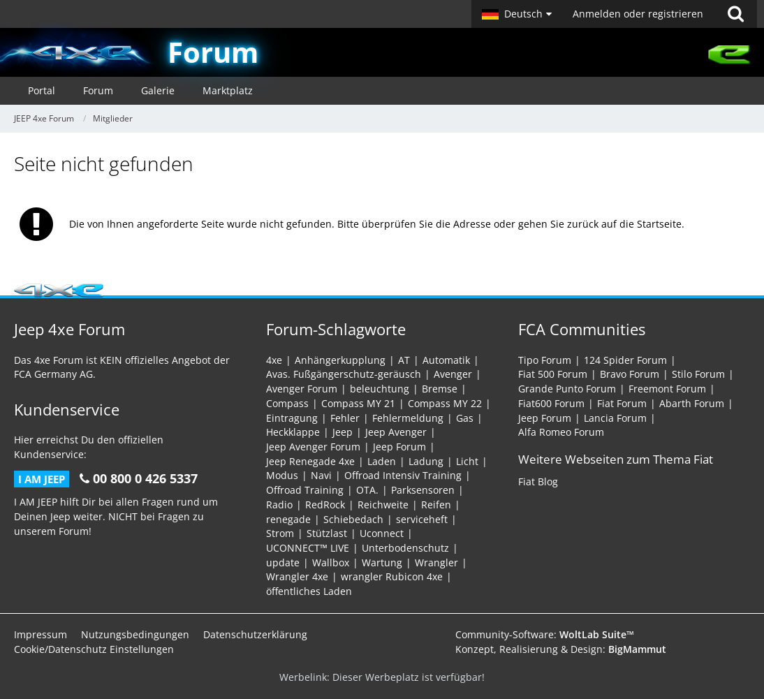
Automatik (446, 360)
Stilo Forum (698, 374)
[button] (516, 14)
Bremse (439, 388)
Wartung (382, 562)
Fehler (345, 418)
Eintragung (292, 418)
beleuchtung (379, 388)
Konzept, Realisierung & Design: (560, 649)
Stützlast (327, 533)
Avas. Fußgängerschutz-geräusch (343, 374)
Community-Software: (544, 634)
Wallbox (330, 562)
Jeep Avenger (396, 432)
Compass (287, 403)
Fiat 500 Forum (552, 374)
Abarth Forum (691, 403)
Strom (280, 533)
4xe (274, 360)
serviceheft (422, 519)
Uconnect (382, 533)
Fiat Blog (538, 481)
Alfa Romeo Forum (561, 432)
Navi (321, 475)
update (283, 562)
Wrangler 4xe (297, 576)
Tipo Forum (544, 360)
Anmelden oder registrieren (638, 13)
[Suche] (735, 14)
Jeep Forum (399, 446)
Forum (213, 52)
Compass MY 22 (445, 403)
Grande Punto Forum (567, 388)
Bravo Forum (629, 374)
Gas (464, 418)
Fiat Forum (622, 403)
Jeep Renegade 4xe (310, 461)
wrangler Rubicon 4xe (392, 576)
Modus (282, 475)
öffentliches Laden (309, 591)
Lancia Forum (615, 418)
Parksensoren (423, 489)
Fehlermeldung (407, 418)
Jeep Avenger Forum (313, 446)
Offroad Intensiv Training (403, 475)
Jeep (342, 432)
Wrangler (436, 562)
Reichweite (383, 504)
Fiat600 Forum (551, 403)
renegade (288, 519)
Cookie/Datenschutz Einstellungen (94, 649)
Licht (467, 461)
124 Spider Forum (625, 360)
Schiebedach (353, 519)
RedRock (325, 504)
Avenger (453, 374)
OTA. (367, 489)
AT (404, 360)
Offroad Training (305, 489)
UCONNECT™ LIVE (307, 547)
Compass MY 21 (358, 403)
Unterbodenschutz (405, 547)
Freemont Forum (667, 388)
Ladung (426, 461)
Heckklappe (293, 432)
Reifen (436, 504)
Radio (279, 504)
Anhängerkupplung (340, 360)
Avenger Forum (301, 388)
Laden (381, 461)
